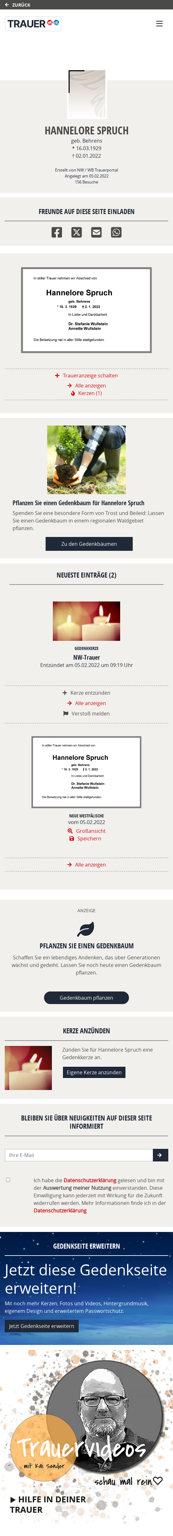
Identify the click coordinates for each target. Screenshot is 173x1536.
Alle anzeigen (86, 385)
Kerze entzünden (86, 692)
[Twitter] (76, 231)
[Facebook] (57, 231)
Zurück (17, 5)
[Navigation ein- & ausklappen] (159, 24)
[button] (160, 1155)
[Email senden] (79, 1155)
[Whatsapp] (116, 231)
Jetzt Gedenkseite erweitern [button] (41, 1326)
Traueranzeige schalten (86, 375)
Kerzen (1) (86, 393)
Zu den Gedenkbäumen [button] (89, 543)
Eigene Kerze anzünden (94, 1072)
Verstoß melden (86, 713)
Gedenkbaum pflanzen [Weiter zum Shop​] (86, 997)
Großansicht (87, 830)
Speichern (85, 838)
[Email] (96, 231)
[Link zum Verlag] (62, 23)
